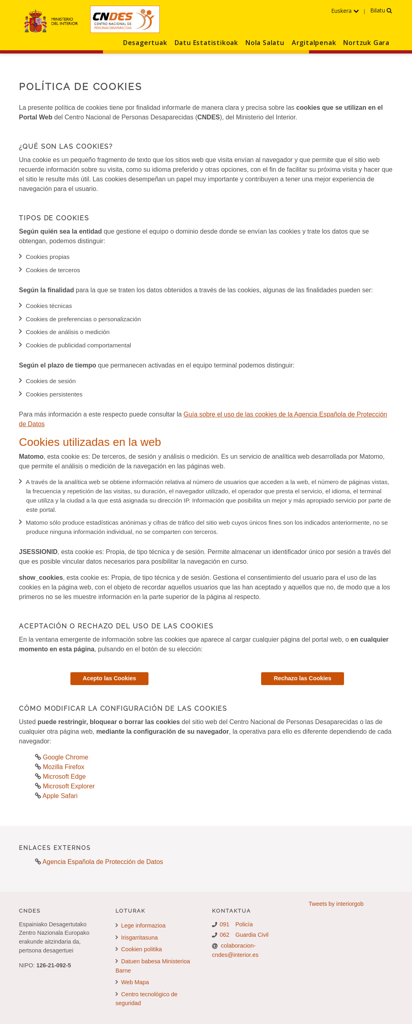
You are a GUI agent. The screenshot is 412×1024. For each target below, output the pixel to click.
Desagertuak (145, 42)
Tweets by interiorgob (336, 904)
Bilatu (381, 10)
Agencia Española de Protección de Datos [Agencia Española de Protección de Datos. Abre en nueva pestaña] (103, 861)
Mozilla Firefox (62, 766)
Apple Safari (59, 795)
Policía (244, 924)
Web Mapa (132, 982)
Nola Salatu (264, 42)
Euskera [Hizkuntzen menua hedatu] (345, 10)
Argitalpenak (314, 42)
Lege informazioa (140, 925)
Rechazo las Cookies (302, 678)
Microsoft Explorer (68, 786)
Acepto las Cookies (109, 678)
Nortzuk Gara (366, 42)
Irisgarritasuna (136, 937)
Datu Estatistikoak (206, 42)
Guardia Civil (251, 935)
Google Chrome (64, 757)
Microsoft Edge (63, 776)
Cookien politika (138, 949)
